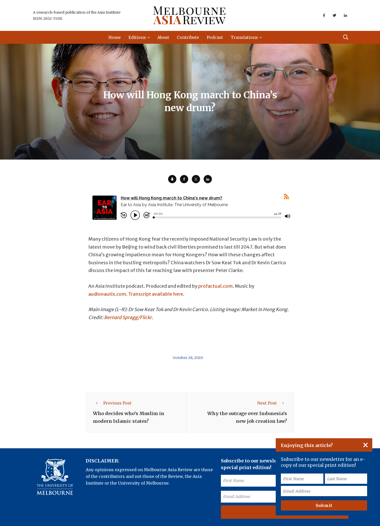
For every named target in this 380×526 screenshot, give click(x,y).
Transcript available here (155, 294)
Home (114, 37)
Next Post (272, 403)
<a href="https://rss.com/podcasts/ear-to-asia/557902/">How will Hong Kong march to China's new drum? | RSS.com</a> (190, 210)
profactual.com (215, 286)
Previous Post (112, 403)
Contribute (188, 37)
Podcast (215, 37)
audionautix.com (107, 294)
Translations (244, 37)
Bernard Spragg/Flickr (128, 317)
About (163, 37)
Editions (137, 37)
